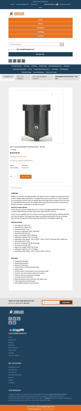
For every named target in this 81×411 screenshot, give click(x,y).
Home (12, 4)
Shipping (10, 342)
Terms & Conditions (13, 355)
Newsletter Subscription (15, 375)
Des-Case (25, 165)
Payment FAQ (12, 340)
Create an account (64, 4)
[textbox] (15, 188)
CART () (40, 54)
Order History (12, 372)
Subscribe (66, 302)
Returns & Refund (13, 347)
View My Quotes (12, 369)
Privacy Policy (12, 350)
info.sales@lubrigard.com (46, 407)
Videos (10, 337)
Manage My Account (14, 367)
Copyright (11, 353)
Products (40, 28)
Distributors (11, 345)
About (40, 24)
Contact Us (11, 382)
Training (40, 32)
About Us (11, 377)
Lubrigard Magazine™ (22, 4)
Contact (40, 36)
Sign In (40, 7)
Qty (11, 176)
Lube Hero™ (34, 4)
